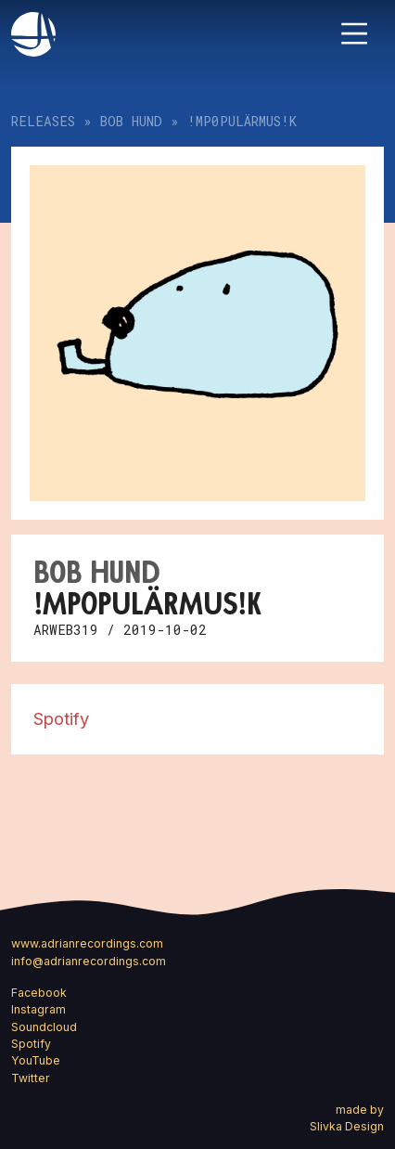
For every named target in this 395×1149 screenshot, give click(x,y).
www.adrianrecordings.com (87, 943)
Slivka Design (347, 1126)
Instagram (38, 1009)
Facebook (39, 993)
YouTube (35, 1060)
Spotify (61, 718)
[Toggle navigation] (354, 33)
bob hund (131, 121)
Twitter (30, 1078)
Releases (43, 121)
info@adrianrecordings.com (88, 961)
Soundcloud (44, 1027)
